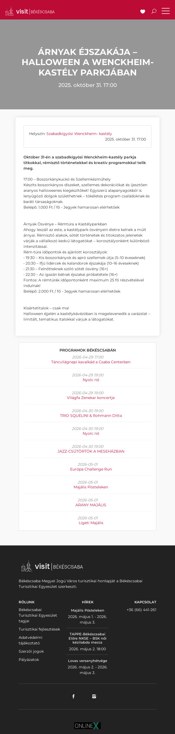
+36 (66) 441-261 (141, 609)
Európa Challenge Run (91, 469)
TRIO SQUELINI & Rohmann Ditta (91, 415)
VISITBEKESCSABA (30, 11)
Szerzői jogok (31, 651)
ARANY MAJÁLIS (90, 504)
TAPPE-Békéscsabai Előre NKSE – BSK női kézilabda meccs (87, 638)
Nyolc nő (91, 379)
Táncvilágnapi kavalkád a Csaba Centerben (90, 362)
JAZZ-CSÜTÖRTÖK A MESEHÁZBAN (91, 451)
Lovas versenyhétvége (87, 661)
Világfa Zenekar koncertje (91, 397)
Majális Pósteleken (91, 487)
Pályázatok (29, 659)
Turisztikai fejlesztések (39, 629)
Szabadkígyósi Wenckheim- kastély (79, 133)
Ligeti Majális (91, 522)
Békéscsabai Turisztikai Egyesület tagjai (38, 615)
